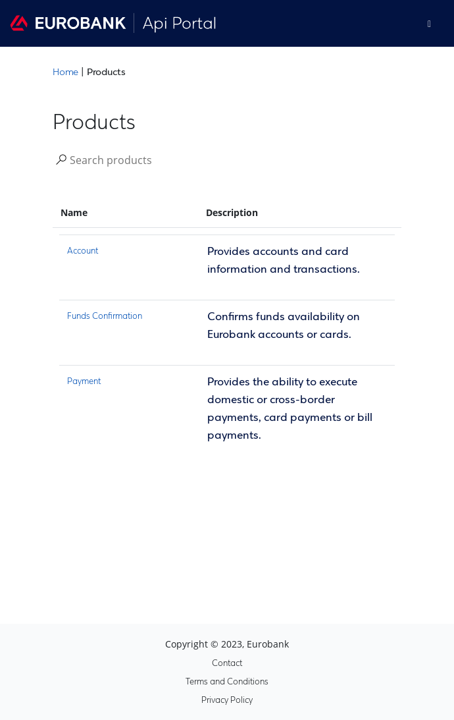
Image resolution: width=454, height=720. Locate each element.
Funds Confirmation (104, 316)
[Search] (133, 159)
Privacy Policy (227, 701)
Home (65, 72)
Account (82, 251)
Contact (227, 664)
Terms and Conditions (227, 682)
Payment (84, 382)
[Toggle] (429, 23)
